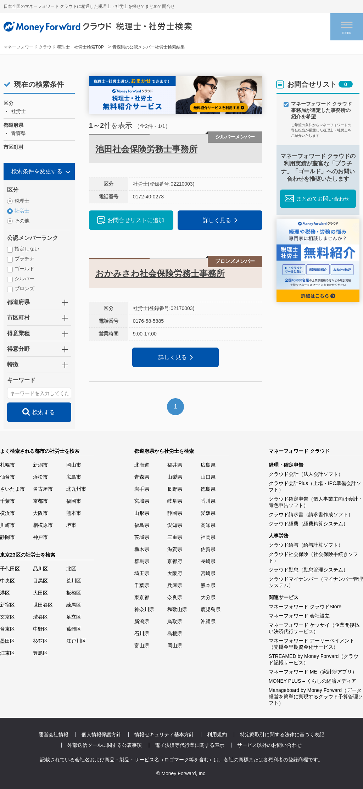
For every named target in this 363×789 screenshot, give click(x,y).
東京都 (141, 597)
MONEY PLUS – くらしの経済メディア (312, 681)
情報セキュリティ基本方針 (164, 734)
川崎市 (7, 525)
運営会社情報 (53, 734)
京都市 (40, 501)
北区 (71, 568)
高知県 (208, 525)
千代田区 (10, 568)
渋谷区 (40, 617)
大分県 (208, 597)
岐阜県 (174, 501)
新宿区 (7, 605)
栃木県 (141, 549)
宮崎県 (208, 573)
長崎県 (208, 561)
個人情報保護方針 (101, 734)
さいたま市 (12, 489)
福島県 (141, 525)
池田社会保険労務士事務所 (146, 149)
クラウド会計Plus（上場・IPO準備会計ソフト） (315, 486)
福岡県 (208, 537)
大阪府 (174, 573)
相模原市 (43, 525)
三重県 (174, 537)
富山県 (141, 645)
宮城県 (141, 501)
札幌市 (7, 465)
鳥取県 (174, 621)
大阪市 (40, 513)
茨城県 (141, 537)
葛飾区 (73, 629)
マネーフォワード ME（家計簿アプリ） (313, 672)
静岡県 (174, 513)
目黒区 (40, 581)
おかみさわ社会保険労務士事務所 (160, 273)
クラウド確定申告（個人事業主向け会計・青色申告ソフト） (316, 502)
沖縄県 (208, 621)
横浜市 (7, 513)
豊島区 (40, 653)
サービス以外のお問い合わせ (269, 745)
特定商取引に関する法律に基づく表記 (282, 734)
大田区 (40, 593)
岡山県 (174, 645)
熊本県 (208, 585)
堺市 (71, 525)
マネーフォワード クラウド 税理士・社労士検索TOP (54, 47)
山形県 (141, 513)
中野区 (40, 629)
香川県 (208, 501)
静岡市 (7, 537)
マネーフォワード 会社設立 (299, 616)
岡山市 (73, 465)
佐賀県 (208, 549)
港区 (5, 593)
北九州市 (76, 489)
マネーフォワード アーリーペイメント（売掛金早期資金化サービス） (311, 644)
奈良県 (174, 597)
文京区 (7, 617)
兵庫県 (174, 585)
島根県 (174, 633)
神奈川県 (144, 609)
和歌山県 (177, 609)
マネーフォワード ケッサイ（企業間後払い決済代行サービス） (314, 628)
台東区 (7, 629)
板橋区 (73, 593)
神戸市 (40, 537)
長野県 (174, 489)
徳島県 (208, 489)
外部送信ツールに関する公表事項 (104, 745)
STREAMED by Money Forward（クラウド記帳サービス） (314, 659)
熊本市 (73, 513)
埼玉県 (141, 573)
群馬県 (141, 561)
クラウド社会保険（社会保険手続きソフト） (313, 557)
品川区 (40, 568)
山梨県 (174, 477)
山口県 (208, 477)
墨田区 (7, 641)
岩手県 (141, 489)
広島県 (208, 465)
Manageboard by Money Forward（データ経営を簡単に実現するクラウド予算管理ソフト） (316, 696)
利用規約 (217, 734)
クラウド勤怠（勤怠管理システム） (308, 570)
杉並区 (40, 641)
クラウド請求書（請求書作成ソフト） (311, 514)
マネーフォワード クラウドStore (305, 606)
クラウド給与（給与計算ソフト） (306, 545)
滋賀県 (174, 549)
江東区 (7, 653)
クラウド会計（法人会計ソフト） (306, 474)
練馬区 (73, 605)
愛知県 (174, 525)
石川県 (141, 633)
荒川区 (73, 581)
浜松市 (40, 477)
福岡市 (73, 501)
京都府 (174, 561)
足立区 (73, 617)
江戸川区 (76, 641)
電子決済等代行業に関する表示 (189, 745)
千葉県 (141, 585)
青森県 (141, 477)
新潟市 (40, 465)
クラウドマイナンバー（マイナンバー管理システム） (316, 582)
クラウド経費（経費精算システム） (308, 523)
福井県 (174, 465)
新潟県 (141, 621)
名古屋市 (43, 489)
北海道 (141, 465)
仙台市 (7, 477)
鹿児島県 (210, 609)
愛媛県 (208, 513)
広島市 (73, 477)
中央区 (7, 581)
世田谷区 (43, 605)
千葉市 (7, 501)
